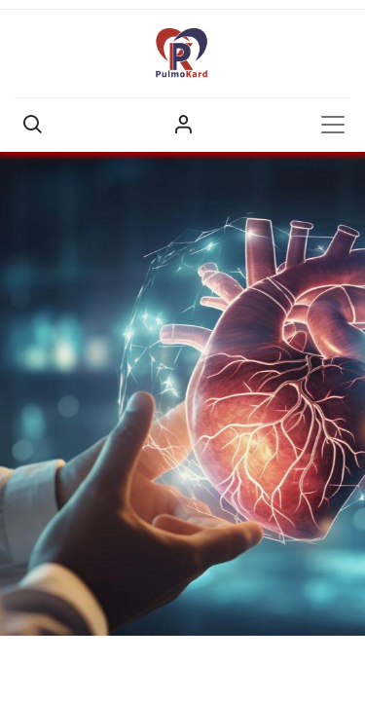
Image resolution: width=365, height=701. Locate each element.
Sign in (183, 124)
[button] (32, 124)
